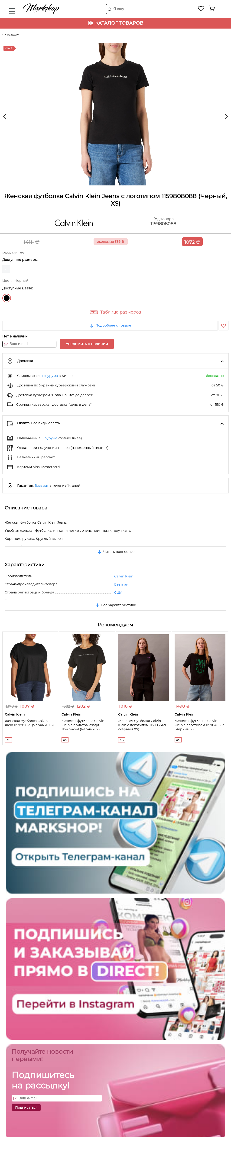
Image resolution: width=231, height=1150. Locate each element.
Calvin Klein (123, 576)
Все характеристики (115, 605)
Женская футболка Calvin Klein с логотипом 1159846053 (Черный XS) (199, 725)
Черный (7, 298)
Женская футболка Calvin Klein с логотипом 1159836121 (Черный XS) (142, 725)
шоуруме (49, 438)
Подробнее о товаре (110, 325)
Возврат (42, 485)
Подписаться (26, 1107)
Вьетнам (121, 584)
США (118, 592)
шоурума (50, 376)
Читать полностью (115, 552)
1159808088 (163, 224)
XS (8, 740)
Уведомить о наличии (87, 344)
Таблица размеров (120, 312)
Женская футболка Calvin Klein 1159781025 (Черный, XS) (29, 723)
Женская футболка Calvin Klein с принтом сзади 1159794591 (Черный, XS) (83, 725)
